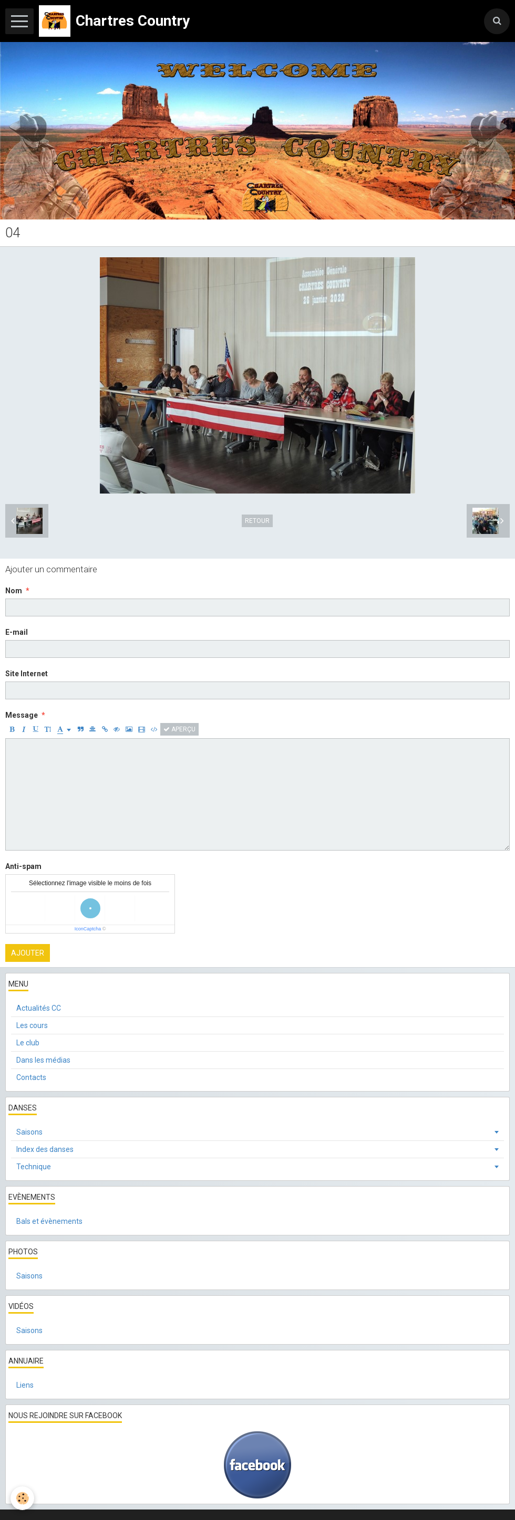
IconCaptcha (88, 928)
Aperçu (179, 729)
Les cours (32, 1025)
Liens (25, 1385)
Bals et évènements (49, 1221)
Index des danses (45, 1149)
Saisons (29, 1132)
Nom (13, 590)
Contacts (31, 1077)
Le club (27, 1043)
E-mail (16, 632)
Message (21, 715)
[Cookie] (22, 1498)
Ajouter (27, 953)
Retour (257, 521)
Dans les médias (43, 1060)
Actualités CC (38, 1008)
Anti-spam (23, 866)
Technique (33, 1166)
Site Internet (26, 673)
